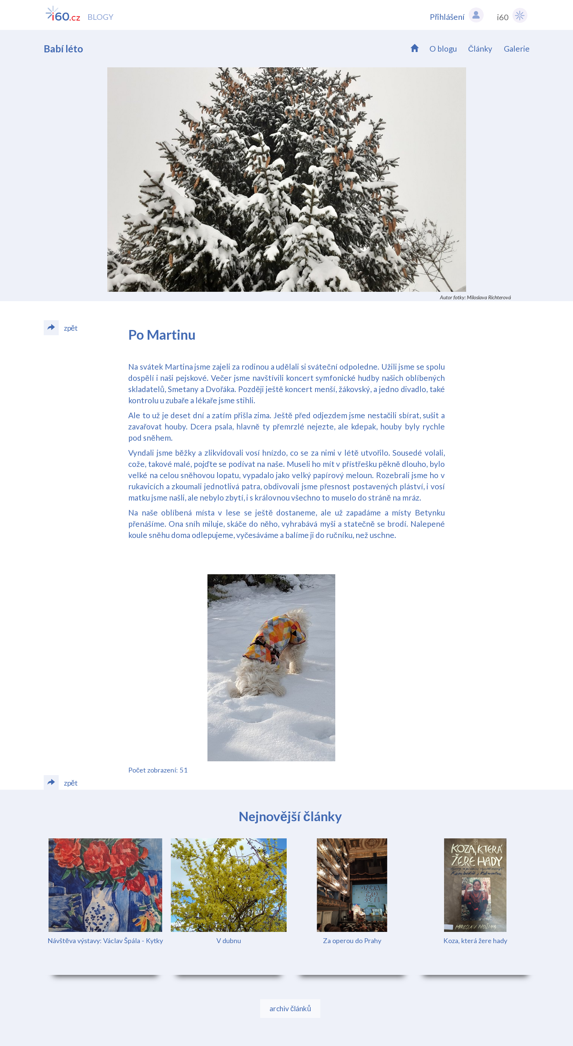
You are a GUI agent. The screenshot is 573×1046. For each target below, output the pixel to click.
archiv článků (290, 1008)
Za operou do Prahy (352, 940)
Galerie (517, 48)
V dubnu (228, 940)
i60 (512, 15)
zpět (61, 327)
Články (480, 48)
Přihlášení (456, 14)
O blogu (443, 48)
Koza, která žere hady (475, 940)
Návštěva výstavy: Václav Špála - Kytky (105, 940)
